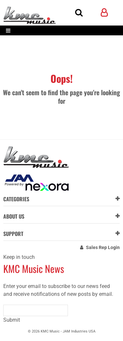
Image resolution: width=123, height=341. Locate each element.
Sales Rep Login (103, 247)
